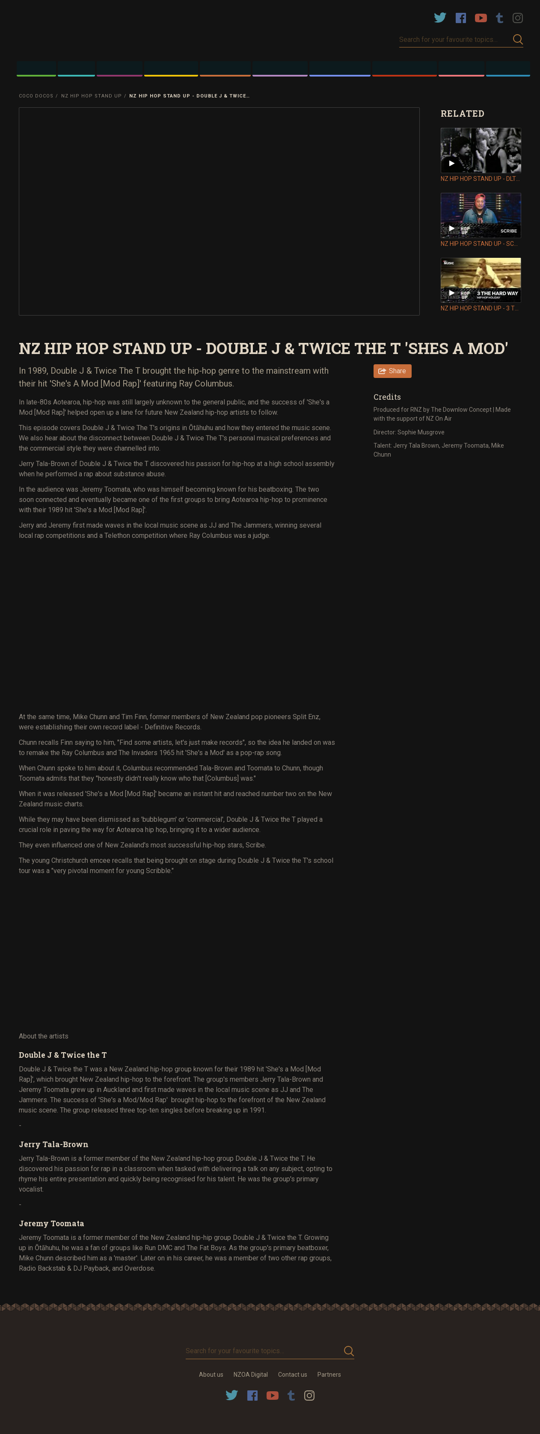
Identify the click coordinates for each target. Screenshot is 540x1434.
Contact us (292, 1374)
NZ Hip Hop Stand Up (91, 96)
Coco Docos (36, 96)
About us (211, 1374)
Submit (518, 39)
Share (397, 371)
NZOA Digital (251, 1374)
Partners (329, 1374)
